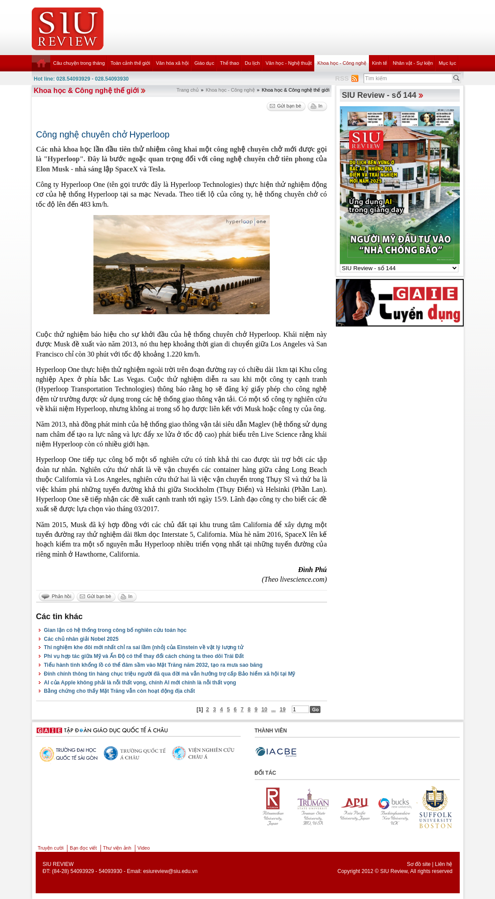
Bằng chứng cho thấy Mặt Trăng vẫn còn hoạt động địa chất (119, 691)
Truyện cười (51, 848)
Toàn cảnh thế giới (130, 63)
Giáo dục (204, 63)
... (273, 709)
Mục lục (447, 63)
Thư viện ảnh (117, 848)
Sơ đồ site (419, 864)
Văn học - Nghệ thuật (288, 63)
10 (264, 709)
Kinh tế (379, 63)
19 (282, 709)
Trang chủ (188, 90)
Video (144, 848)
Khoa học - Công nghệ (341, 63)
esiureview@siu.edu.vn (170, 871)
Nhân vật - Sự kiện (413, 63)
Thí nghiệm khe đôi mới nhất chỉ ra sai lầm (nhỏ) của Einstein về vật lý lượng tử (143, 647)
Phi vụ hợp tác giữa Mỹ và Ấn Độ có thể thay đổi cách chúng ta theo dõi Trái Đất (144, 656)
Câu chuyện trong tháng (79, 63)
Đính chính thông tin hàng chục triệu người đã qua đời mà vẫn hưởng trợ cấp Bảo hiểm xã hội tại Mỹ (169, 674)
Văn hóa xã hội (172, 63)
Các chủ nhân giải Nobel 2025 (81, 639)
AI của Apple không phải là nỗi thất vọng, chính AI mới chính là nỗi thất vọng (140, 683)
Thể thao (229, 63)
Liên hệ (444, 864)
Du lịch (252, 63)
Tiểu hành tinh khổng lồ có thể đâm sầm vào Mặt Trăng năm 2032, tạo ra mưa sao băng (153, 665)
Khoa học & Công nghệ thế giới (86, 90)
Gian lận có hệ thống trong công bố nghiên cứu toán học (115, 630)
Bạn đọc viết (83, 848)
